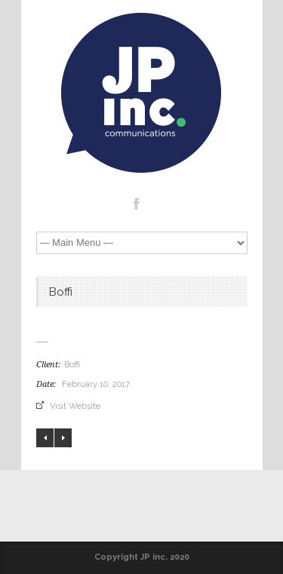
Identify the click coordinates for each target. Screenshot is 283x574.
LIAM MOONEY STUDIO (63, 437)
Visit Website (75, 406)
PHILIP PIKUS (45, 437)
